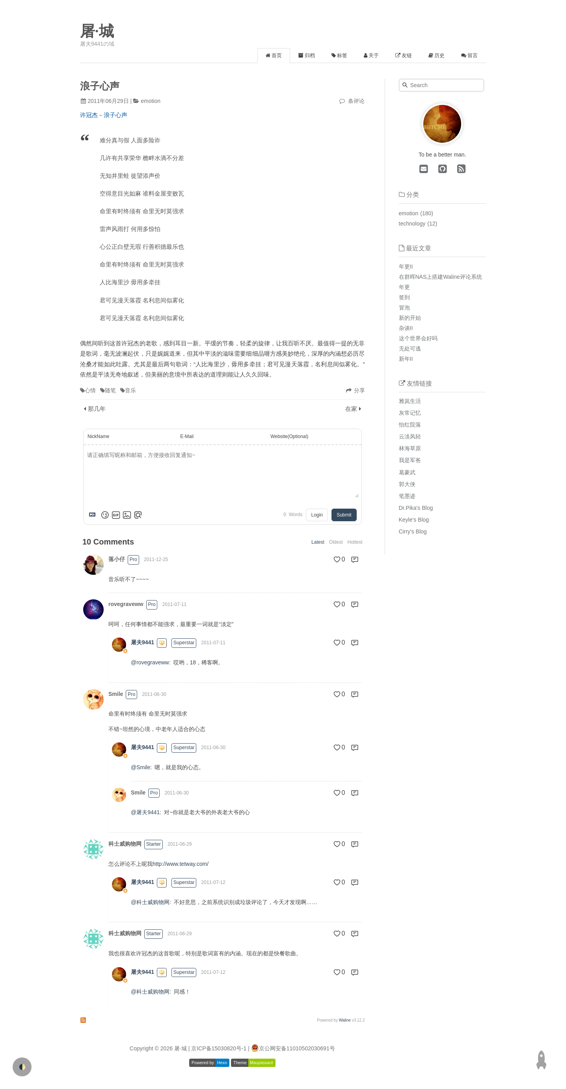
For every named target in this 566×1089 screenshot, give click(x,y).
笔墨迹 (407, 496)
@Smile (140, 767)
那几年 (97, 408)
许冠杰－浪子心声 (103, 115)
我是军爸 (410, 460)
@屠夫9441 (145, 812)
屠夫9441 (142, 642)
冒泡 (404, 307)
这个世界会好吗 (418, 338)
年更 (404, 287)
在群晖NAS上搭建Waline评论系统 (440, 277)
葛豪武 (407, 472)
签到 (404, 297)
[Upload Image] (127, 515)
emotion (150, 101)
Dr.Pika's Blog (416, 508)
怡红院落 (410, 424)
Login (316, 515)
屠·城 (97, 31)
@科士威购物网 (150, 902)
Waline (345, 1020)
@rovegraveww (150, 662)
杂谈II (406, 328)
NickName (98, 436)
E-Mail (187, 436)
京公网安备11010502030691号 (297, 1048)
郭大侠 (407, 484)
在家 (351, 408)
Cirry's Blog (413, 531)
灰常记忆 (410, 413)
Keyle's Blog (414, 520)
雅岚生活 (410, 401)
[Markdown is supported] (94, 515)
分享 (359, 390)
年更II (406, 266)
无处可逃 (410, 348)
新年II (406, 359)
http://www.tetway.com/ (181, 864)
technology (412, 223)
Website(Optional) (289, 436)
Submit (344, 515)
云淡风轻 (410, 436)
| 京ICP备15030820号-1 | (219, 1048)
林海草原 (410, 448)
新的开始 (410, 318)
